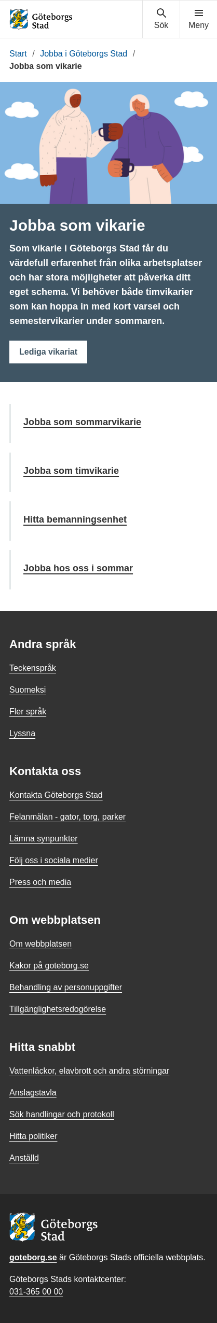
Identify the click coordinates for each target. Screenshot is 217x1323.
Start (18, 53)
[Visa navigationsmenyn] (198, 19)
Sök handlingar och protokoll (61, 1114)
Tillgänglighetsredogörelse (57, 1009)
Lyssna (22, 733)
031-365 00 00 (36, 1291)
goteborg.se (33, 1257)
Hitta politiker (33, 1136)
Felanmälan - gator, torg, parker (67, 816)
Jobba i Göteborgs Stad (83, 53)
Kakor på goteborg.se (49, 965)
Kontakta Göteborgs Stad (56, 795)
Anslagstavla (33, 1092)
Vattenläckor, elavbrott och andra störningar (89, 1070)
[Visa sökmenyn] (161, 19)
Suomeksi (27, 689)
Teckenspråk (32, 668)
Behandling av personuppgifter (65, 987)
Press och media (40, 882)
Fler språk (27, 711)
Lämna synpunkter (43, 838)
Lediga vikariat (48, 351)
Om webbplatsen (40, 943)
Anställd (24, 1157)
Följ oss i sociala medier (53, 860)
